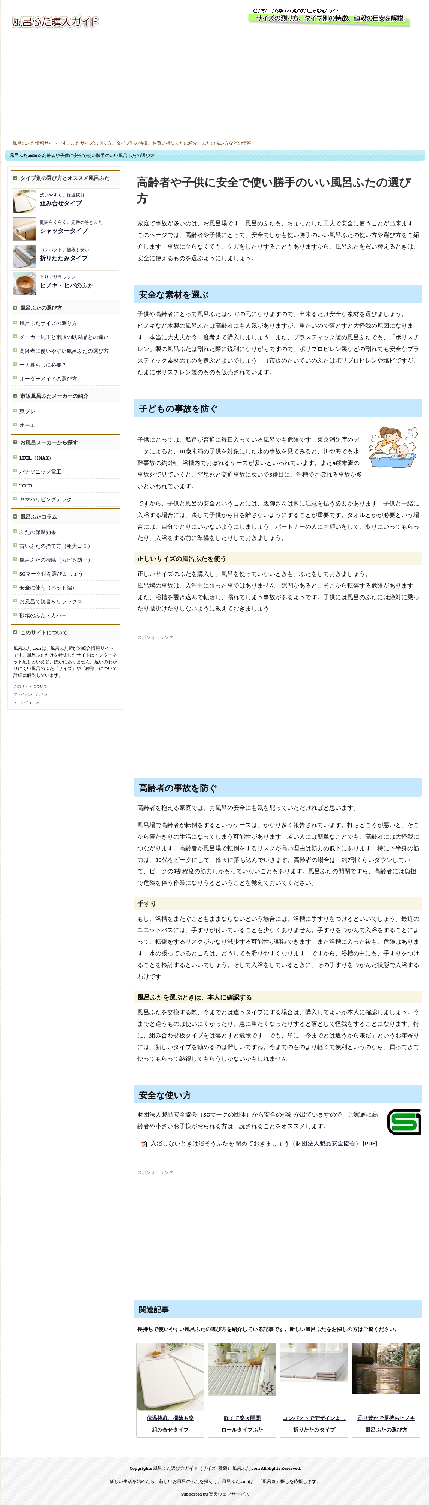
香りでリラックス (67, 281)
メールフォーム (27, 702)
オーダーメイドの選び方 (48, 378)
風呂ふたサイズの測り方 (48, 323)
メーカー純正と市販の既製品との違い (64, 336)
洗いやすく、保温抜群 (62, 199)
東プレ (27, 411)
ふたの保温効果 (38, 531)
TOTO (26, 485)
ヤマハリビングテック (46, 499)
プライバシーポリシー (32, 694)
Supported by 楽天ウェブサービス (215, 1494)
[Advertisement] (215, 85)
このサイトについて (30, 686)
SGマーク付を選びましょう (51, 573)
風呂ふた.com (23, 155)
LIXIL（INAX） (37, 457)
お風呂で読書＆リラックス (51, 601)
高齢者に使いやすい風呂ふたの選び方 (64, 350)
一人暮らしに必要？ (43, 364)
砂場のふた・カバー (43, 615)
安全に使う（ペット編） (48, 587)
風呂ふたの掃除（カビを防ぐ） (56, 559)
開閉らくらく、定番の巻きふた (71, 226)
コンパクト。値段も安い (64, 254)
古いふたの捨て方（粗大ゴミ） (56, 545)
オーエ (27, 425)
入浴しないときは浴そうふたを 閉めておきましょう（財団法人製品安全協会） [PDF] (257, 1143)
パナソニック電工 (41, 471)
